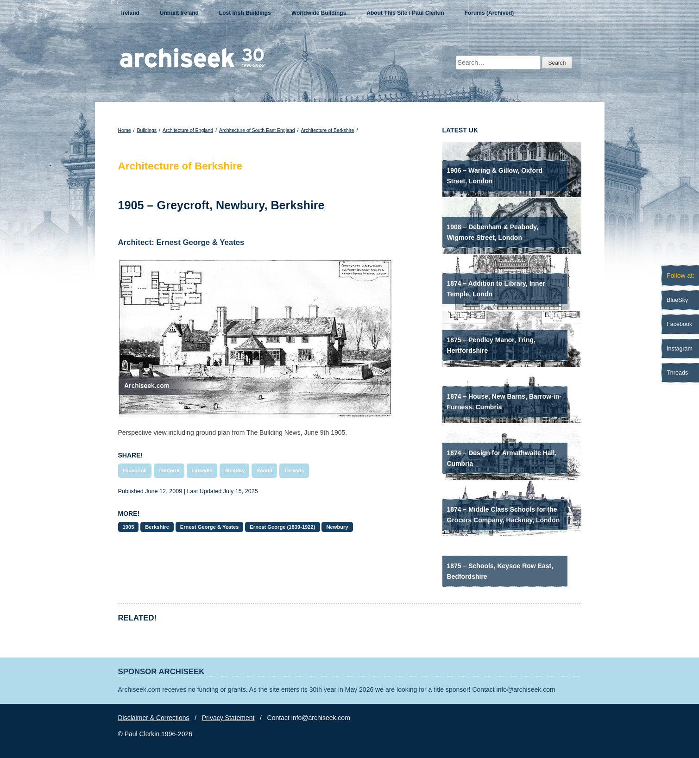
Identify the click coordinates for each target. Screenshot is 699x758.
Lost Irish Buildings (245, 13)
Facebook (135, 470)
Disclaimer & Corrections (153, 717)
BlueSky (234, 470)
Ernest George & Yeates (209, 527)
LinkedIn (202, 470)
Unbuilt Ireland (179, 13)
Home (124, 130)
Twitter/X (169, 470)
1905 (128, 527)
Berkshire (157, 527)
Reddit (264, 470)
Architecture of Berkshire (327, 130)
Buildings (147, 130)
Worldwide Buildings (318, 13)
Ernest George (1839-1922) (282, 527)
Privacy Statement (228, 717)
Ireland (130, 13)
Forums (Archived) (489, 13)
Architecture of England (188, 130)
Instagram (680, 348)
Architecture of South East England (257, 130)
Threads (294, 470)
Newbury (337, 527)
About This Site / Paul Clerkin (405, 13)
